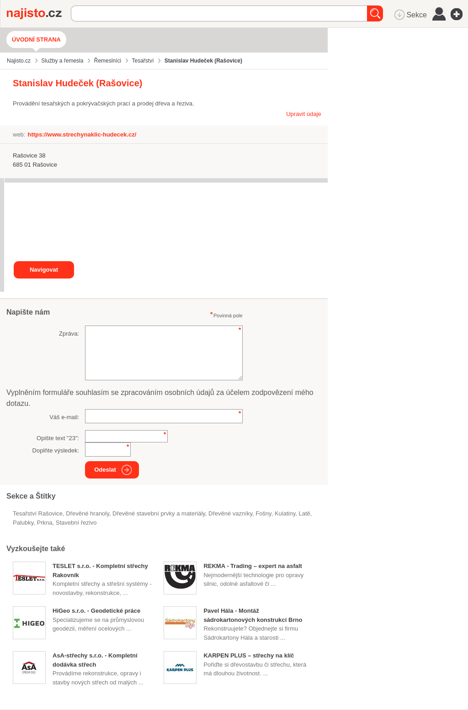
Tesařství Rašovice (38, 513)
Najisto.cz (39, 14)
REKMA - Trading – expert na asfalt (252, 566)
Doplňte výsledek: (56, 450)
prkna (45, 522)
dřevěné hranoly (87, 513)
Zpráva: (69, 333)
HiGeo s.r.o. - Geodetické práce (96, 610)
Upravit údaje (303, 113)
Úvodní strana (36, 39)
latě (304, 513)
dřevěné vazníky (230, 513)
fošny (263, 513)
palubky (23, 522)
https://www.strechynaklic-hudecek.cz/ (81, 134)
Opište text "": (58, 438)
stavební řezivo (76, 522)
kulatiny (285, 513)
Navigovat (44, 269)
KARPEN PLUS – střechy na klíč (248, 655)
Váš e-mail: (64, 417)
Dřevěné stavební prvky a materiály (158, 513)
